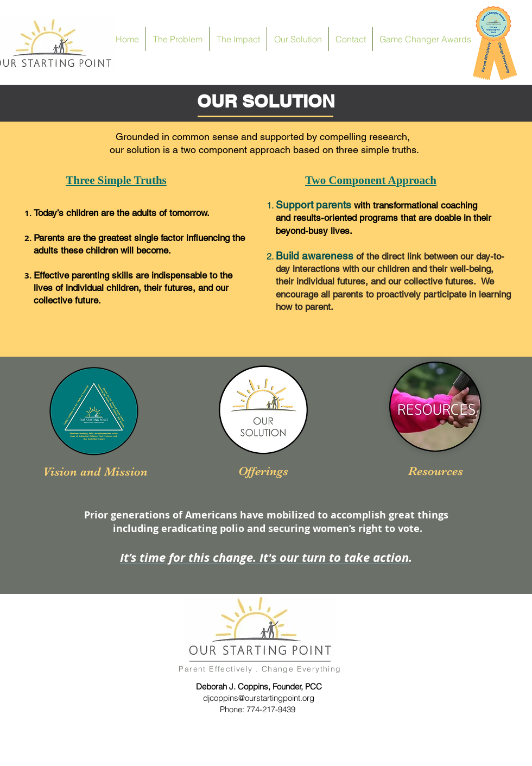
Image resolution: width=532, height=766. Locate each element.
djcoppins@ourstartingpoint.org (258, 698)
